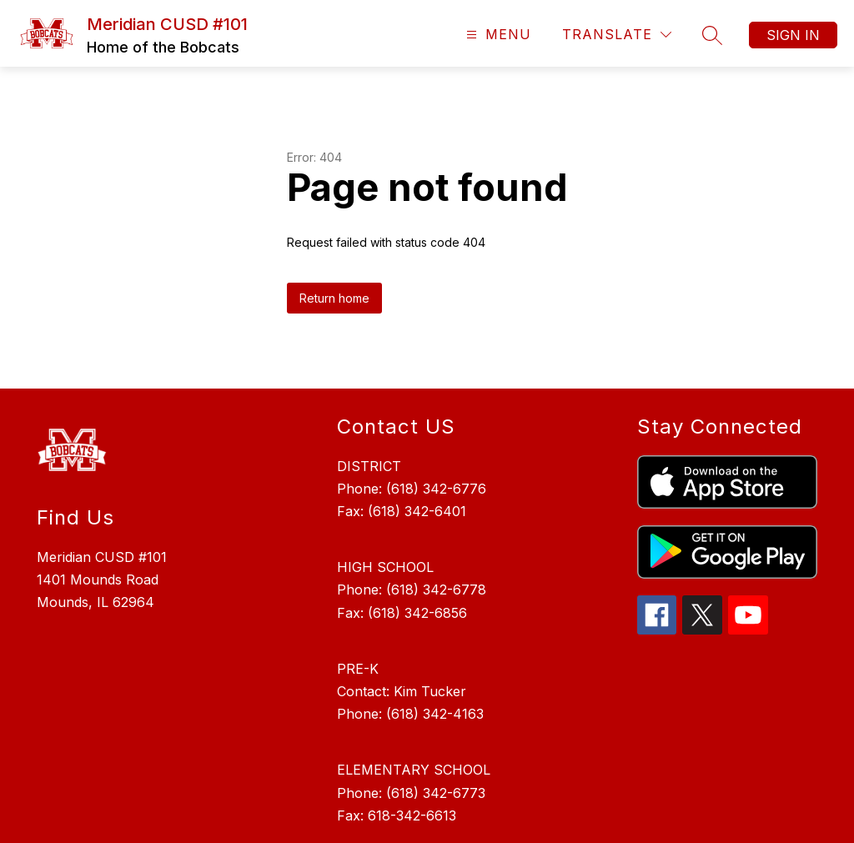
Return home (334, 298)
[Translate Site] (617, 34)
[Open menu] (496, 34)
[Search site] (712, 35)
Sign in (793, 35)
